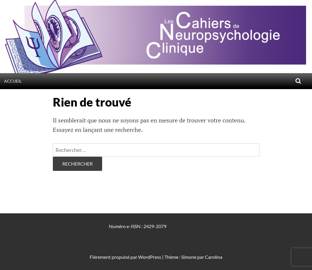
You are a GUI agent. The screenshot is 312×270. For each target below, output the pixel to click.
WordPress (149, 257)
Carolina (213, 257)
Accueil (13, 81)
